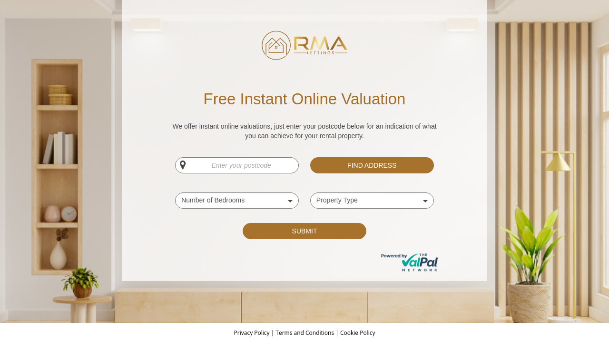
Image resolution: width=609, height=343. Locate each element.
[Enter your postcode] (237, 165)
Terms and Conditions (304, 333)
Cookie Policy (357, 333)
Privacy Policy (252, 333)
